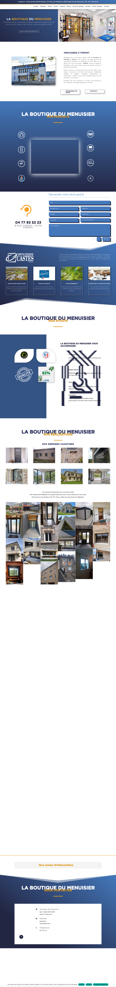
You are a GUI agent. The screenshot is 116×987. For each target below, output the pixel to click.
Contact (106, 6)
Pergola (62, 6)
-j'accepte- (81, 984)
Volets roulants (97, 6)
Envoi (106, 239)
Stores (69, 6)
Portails (87, 6)
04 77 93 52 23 (93, 1)
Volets (50, 6)
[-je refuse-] (114, 984)
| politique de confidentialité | (101, 984)
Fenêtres (43, 6)
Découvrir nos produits (29, 31)
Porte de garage (78, 6)
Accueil (35, 6)
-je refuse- (88, 984)
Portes (56, 6)
